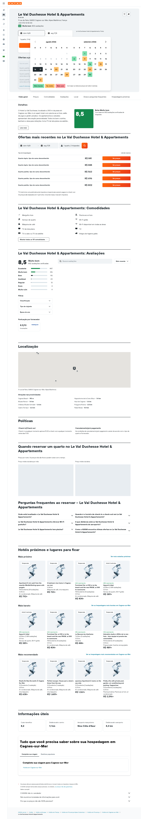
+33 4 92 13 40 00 (25, 23)
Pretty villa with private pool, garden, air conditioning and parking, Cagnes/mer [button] (113, 683)
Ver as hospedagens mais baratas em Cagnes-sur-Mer (111, 605)
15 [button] (67, 64)
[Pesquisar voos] (4, 10)
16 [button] (35, 69)
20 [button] (56, 69)
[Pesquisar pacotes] (4, 24)
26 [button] (51, 75)
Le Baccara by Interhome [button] (84, 634)
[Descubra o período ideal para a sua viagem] (4, 39)
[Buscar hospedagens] (4, 15)
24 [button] (40, 75)
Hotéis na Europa (41, 812)
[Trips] (4, 50)
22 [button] (67, 69)
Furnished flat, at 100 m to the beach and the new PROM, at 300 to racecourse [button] (87, 587)
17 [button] (40, 69)
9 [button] (35, 64)
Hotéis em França (54, 812)
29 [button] (67, 75)
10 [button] (40, 64)
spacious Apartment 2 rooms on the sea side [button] (88, 682)
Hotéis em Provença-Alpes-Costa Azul (73, 812)
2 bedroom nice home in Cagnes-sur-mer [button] (59, 584)
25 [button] (46, 75)
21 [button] (61, 69)
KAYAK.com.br (22, 812)
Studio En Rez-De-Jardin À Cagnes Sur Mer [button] (31, 682)
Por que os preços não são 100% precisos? (75, 801)
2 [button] (35, 59)
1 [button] (84, 53)
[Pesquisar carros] (4, 19)
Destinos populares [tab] (48, 754)
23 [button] (35, 75)
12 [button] (51, 64)
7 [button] (61, 59)
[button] (3, 3)
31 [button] (40, 80)
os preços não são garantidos (63, 787)
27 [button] (56, 75)
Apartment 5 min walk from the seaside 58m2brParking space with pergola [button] (31, 585)
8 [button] (66, 59)
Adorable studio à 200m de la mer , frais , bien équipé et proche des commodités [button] (116, 636)
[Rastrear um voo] (4, 35)
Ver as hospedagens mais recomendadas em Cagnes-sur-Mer (108, 654)
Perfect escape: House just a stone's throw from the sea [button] (60, 682)
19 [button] (51, 69)
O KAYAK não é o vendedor (75, 793)
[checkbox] (29, 326)
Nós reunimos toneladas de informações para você (75, 797)
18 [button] (46, 69)
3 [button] (40, 59)
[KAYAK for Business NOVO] (4, 44)
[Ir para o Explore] (4, 30)
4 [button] (45, 59)
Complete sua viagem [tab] (29, 754)
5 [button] (51, 59)
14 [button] (61, 64)
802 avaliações (38, 26)
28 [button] (62, 75)
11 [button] (45, 64)
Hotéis (31, 812)
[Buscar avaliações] (87, 261)
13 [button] (56, 64)
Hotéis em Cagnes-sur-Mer (32, 768)
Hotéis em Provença (93, 812)
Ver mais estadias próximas (121, 556)
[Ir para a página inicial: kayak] (15, 3)
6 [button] (56, 59)
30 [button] (35, 80)
